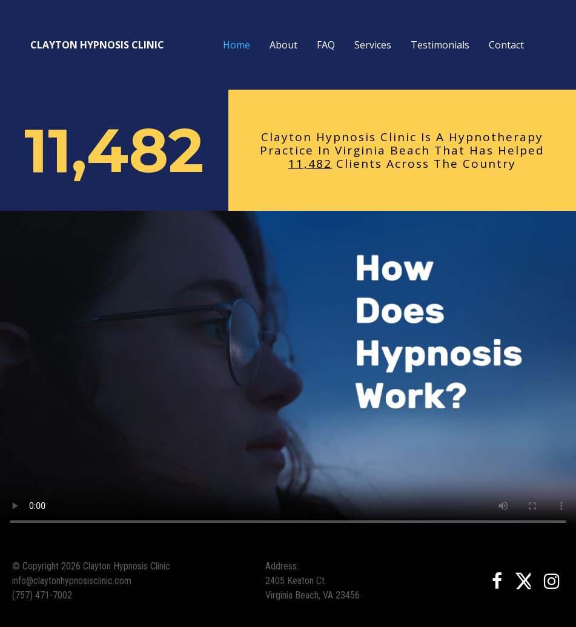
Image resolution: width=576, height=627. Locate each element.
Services (372, 44)
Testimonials (440, 44)
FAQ (326, 44)
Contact (506, 44)
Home (236, 44)
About (283, 44)
